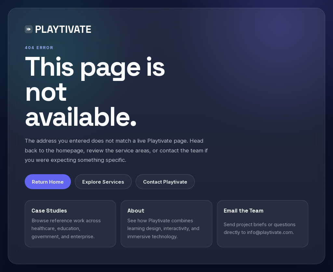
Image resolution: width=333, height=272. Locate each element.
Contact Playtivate (165, 182)
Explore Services (103, 182)
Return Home (48, 182)
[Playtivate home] (59, 30)
